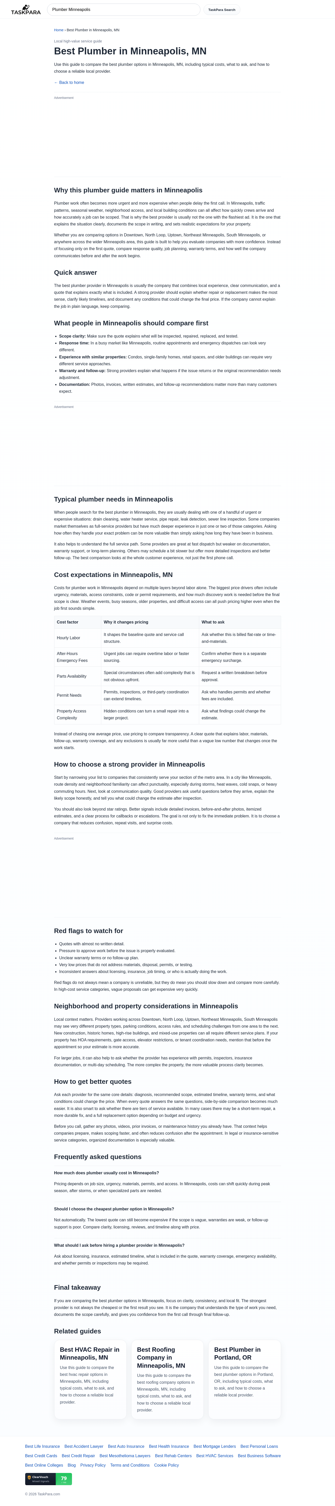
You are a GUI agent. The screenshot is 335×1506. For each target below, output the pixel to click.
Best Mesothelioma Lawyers (124, 1456)
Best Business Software (259, 1456)
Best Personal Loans (259, 1446)
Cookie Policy (166, 1465)
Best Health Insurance (169, 1446)
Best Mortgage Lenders (215, 1446)
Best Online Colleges (44, 1465)
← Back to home (69, 82)
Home (59, 30)
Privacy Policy (93, 1465)
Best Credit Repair (78, 1456)
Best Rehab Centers (173, 1456)
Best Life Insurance (42, 1446)
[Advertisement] (167, 138)
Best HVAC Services (215, 1456)
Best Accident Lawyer (83, 1446)
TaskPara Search (221, 10)
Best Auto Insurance (126, 1446)
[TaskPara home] (26, 9)
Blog (72, 1465)
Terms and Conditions (130, 1465)
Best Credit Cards (41, 1456)
